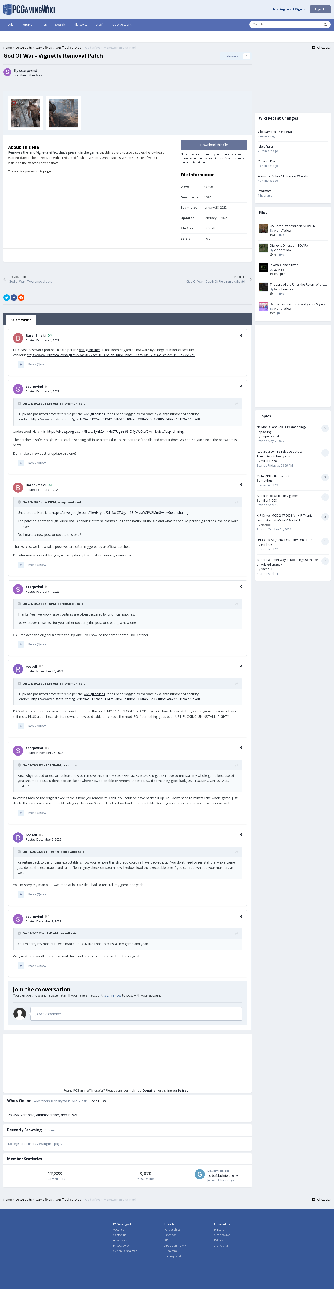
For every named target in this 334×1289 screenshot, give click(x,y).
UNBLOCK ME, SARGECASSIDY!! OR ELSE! (284, 540)
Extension (170, 1235)
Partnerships (172, 1230)
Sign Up (320, 9)
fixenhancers (283, 289)
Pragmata (265, 191)
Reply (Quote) (37, 364)
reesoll (31, 666)
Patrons (218, 1240)
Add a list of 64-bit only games (278, 496)
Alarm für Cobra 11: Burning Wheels (283, 176)
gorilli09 (266, 545)
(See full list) (97, 1101)
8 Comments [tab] (21, 319)
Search (60, 24)
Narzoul (266, 569)
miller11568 (269, 461)
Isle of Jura (265, 146)
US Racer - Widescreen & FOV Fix (292, 226)
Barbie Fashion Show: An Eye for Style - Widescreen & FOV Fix (297, 304)
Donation (149, 1090)
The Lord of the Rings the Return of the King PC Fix (297, 284)
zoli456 (13, 1115)
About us (118, 1230)
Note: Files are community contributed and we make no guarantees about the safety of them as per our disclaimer (213, 158)
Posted (42, 340)
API (166, 1240)
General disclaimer (125, 1251)
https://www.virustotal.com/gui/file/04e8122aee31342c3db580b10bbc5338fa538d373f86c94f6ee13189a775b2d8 (111, 355)
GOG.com (170, 1251)
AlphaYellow (282, 230)
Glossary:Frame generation (277, 132)
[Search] (275, 24)
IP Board (219, 1230)
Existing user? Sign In (289, 9)
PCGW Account (121, 24)
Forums (27, 24)
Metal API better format (273, 476)
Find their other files (28, 75)
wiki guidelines (89, 350)
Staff (99, 24)
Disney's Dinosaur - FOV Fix (289, 245)
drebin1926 (69, 1115)
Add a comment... (50, 1014)
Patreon (184, 1090)
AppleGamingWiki (175, 1246)
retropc (266, 525)
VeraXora (27, 1115)
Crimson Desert (269, 161)
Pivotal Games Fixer (284, 265)
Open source (222, 1235)
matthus (267, 480)
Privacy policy (121, 1246)
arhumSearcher (47, 1115)
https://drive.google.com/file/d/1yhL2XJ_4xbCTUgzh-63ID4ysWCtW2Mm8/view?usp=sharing (115, 431)
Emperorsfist (270, 436)
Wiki (10, 24)
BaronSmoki (36, 335)
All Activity (80, 24)
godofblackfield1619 (222, 1175)
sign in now (112, 995)
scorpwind (28, 70)
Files (44, 24)
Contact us (119, 1235)
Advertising (120, 1240)
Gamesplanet (172, 1256)
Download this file (214, 145)
